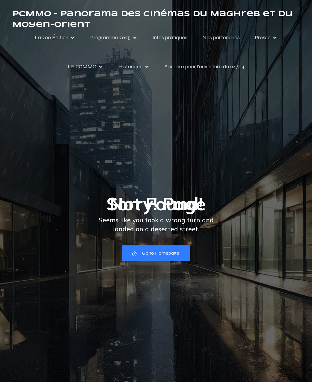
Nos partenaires (221, 37)
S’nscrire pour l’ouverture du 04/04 (205, 66)
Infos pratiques (170, 37)
